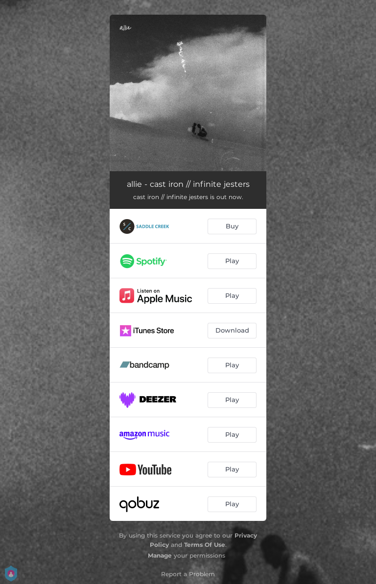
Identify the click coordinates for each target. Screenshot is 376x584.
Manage (160, 555)
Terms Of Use (204, 544)
